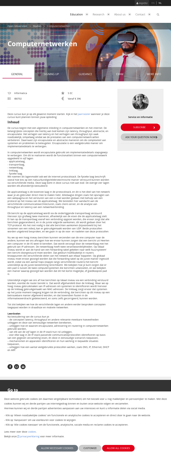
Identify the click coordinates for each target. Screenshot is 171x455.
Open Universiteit (17, 26)
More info (154, 74)
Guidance (89, 74)
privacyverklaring (29, 436)
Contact (144, 14)
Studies (37, 26)
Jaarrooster (84, 114)
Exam (125, 74)
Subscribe (144, 127)
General (21, 74)
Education (80, 14)
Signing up (55, 74)
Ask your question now (141, 137)
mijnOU (141, 3)
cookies (32, 431)
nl (160, 3)
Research (102, 14)
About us (123, 14)
